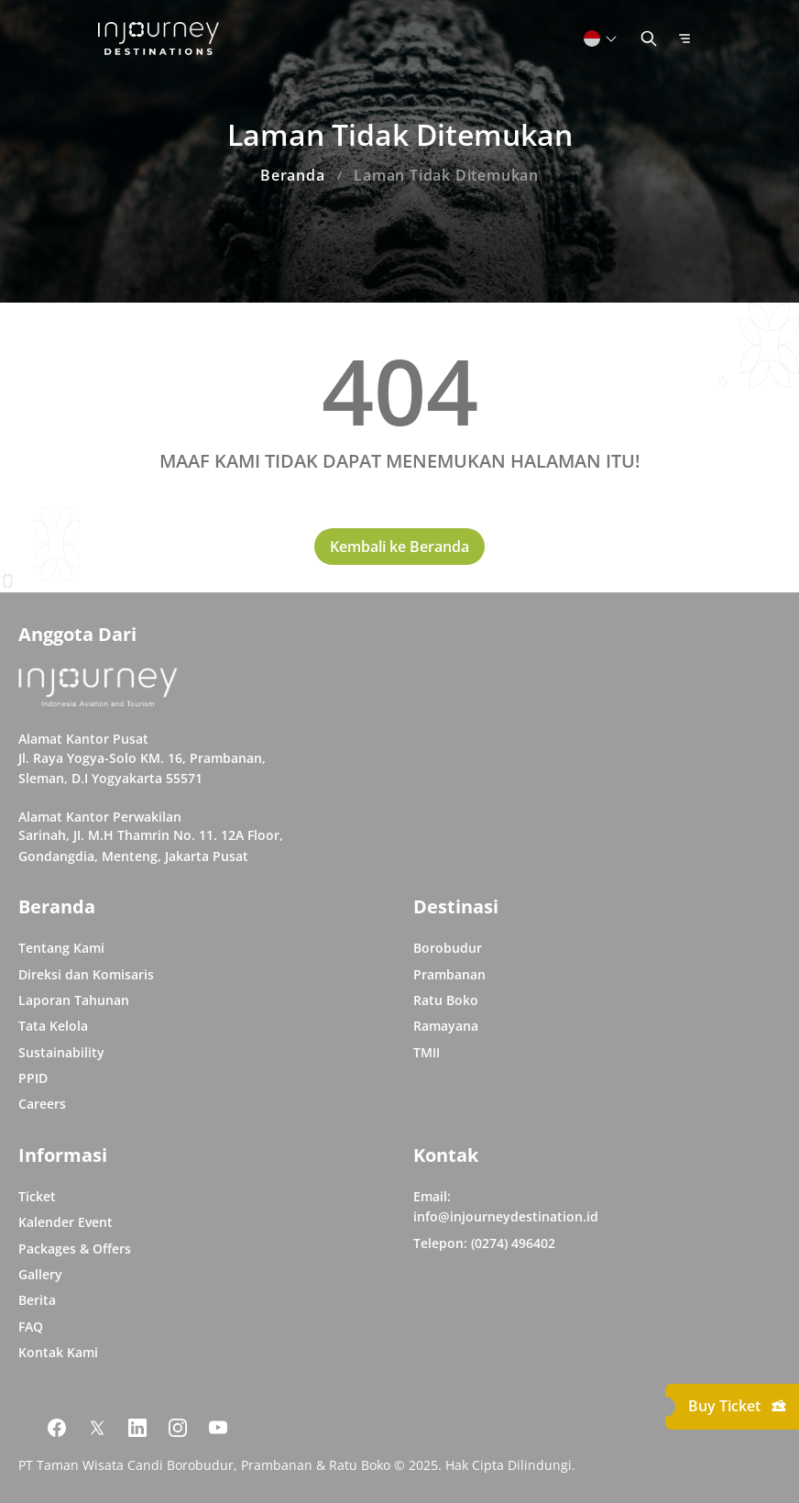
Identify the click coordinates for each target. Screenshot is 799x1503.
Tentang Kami (61, 947)
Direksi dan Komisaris (86, 974)
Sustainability (61, 1052)
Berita (37, 1300)
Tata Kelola (53, 1025)
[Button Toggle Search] (648, 38)
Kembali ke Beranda (399, 546)
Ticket (37, 1196)
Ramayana (445, 1025)
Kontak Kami (58, 1352)
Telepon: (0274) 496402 (484, 1243)
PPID (33, 1078)
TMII (426, 1052)
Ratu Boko (445, 1000)
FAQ (30, 1326)
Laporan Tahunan (73, 1000)
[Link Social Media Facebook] (57, 1428)
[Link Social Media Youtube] (218, 1428)
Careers (42, 1103)
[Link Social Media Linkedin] (137, 1428)
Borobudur (447, 947)
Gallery (40, 1274)
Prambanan (449, 974)
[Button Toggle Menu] (684, 38)
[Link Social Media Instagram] (178, 1428)
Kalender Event (65, 1222)
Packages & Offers (74, 1248)
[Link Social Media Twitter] (97, 1428)
